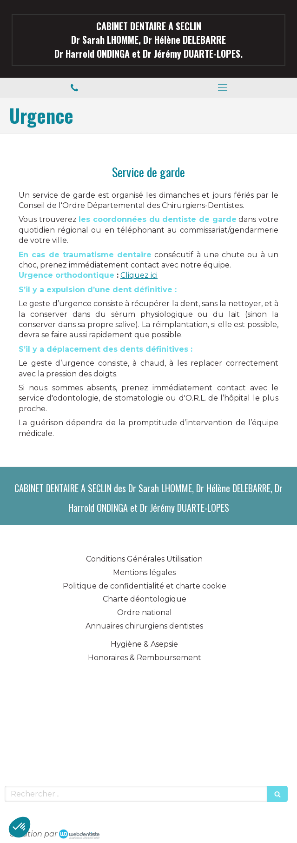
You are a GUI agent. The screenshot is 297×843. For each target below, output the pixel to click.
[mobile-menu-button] (223, 87)
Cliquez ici (139, 275)
